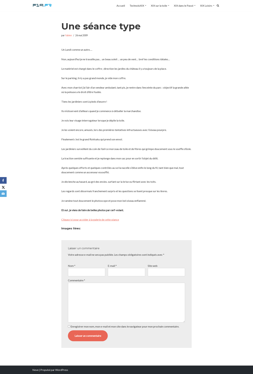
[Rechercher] (218, 5)
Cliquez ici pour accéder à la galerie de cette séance (90, 219)
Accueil (121, 5)
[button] (145, 5)
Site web (152, 265)
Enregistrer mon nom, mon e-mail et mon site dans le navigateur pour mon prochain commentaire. (125, 326)
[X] (3, 187)
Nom (71, 265)
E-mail (112, 265)
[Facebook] (3, 180)
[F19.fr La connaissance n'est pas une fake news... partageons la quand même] (42, 5)
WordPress (61, 369)
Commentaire (76, 280)
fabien (68, 35)
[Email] (3, 193)
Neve (35, 369)
